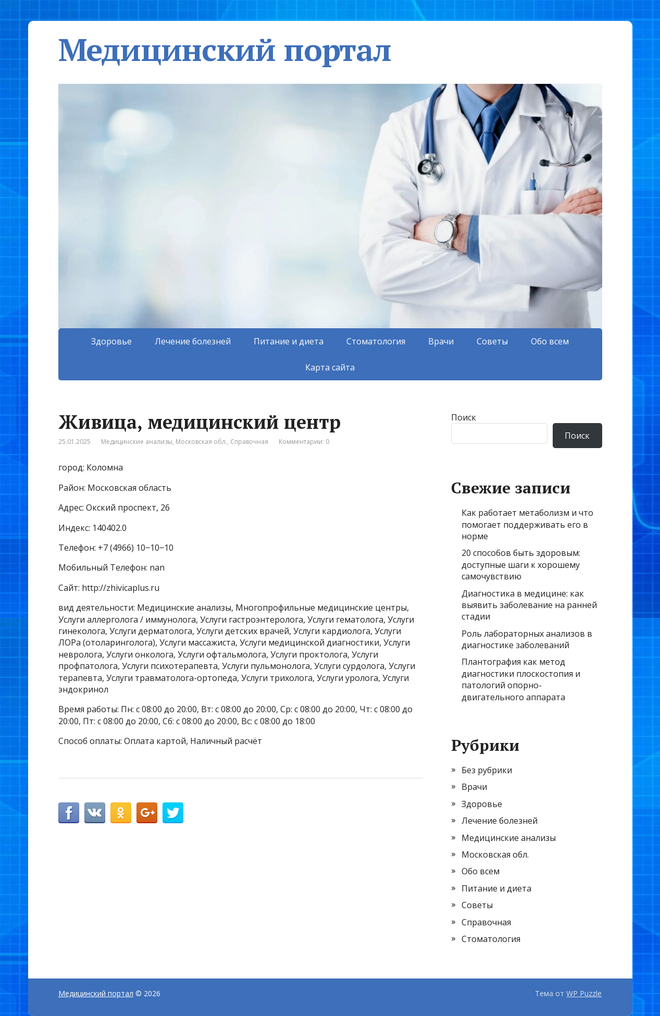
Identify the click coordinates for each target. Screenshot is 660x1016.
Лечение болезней (193, 341)
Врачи (441, 341)
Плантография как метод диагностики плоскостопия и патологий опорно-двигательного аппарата (521, 679)
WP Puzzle (584, 993)
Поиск (463, 417)
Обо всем (550, 341)
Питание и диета (288, 341)
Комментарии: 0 (304, 441)
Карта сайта (330, 367)
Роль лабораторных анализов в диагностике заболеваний (527, 639)
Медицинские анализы (136, 441)
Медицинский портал (224, 49)
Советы (492, 341)
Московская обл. (201, 441)
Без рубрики (487, 770)
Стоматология (375, 341)
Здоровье (111, 341)
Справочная (249, 441)
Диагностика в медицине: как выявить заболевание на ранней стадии (529, 605)
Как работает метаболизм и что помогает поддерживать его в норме (527, 524)
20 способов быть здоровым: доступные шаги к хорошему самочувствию (521, 564)
